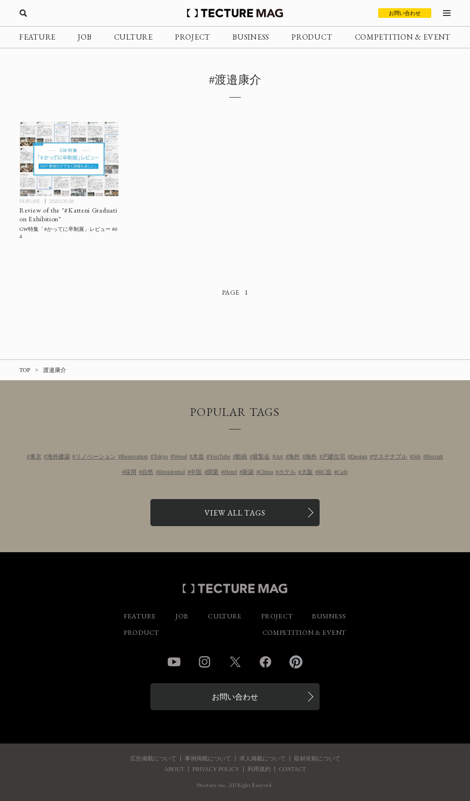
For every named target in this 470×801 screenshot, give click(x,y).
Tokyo (160, 456)
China (266, 472)
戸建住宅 (333, 456)
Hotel (230, 472)
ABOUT (174, 769)
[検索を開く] (23, 13)
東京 (36, 456)
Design (359, 456)
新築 (248, 472)
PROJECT (192, 37)
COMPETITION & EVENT (403, 37)
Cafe (342, 472)
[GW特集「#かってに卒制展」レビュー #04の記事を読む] (68, 159)
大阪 (307, 472)
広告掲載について (153, 758)
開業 (213, 472)
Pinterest (296, 662)
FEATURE (37, 37)
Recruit (434, 456)
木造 (198, 456)
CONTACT (292, 769)
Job (416, 456)
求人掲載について (262, 758)
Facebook (265, 662)
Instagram (204, 662)
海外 (294, 456)
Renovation (134, 456)
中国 (196, 472)
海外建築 (58, 456)
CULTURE (133, 37)
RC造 (325, 472)
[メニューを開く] (447, 13)
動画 (241, 456)
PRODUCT (312, 37)
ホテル (287, 472)
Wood (180, 456)
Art (279, 456)
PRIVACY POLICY (215, 769)
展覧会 (261, 456)
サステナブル (389, 456)
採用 (130, 472)
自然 (147, 472)
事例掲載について (208, 758)
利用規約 (259, 769)
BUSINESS (251, 37)
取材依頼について (317, 758)
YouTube (220, 456)
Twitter (235, 662)
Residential (172, 472)
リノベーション (95, 456)
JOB (84, 37)
